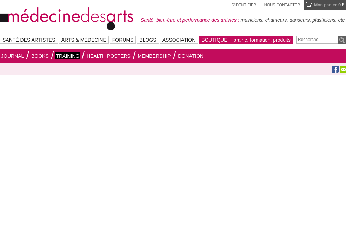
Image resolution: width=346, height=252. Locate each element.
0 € (329, 4)
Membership (154, 56)
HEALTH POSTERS (109, 56)
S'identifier (244, 5)
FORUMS (123, 40)
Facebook (335, 69)
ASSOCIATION (179, 40)
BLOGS (147, 40)
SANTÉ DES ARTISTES (28, 40)
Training (67, 56)
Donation (191, 56)
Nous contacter (282, 5)
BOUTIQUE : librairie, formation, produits (246, 40)
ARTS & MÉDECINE (83, 40)
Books (40, 56)
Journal (12, 56)
